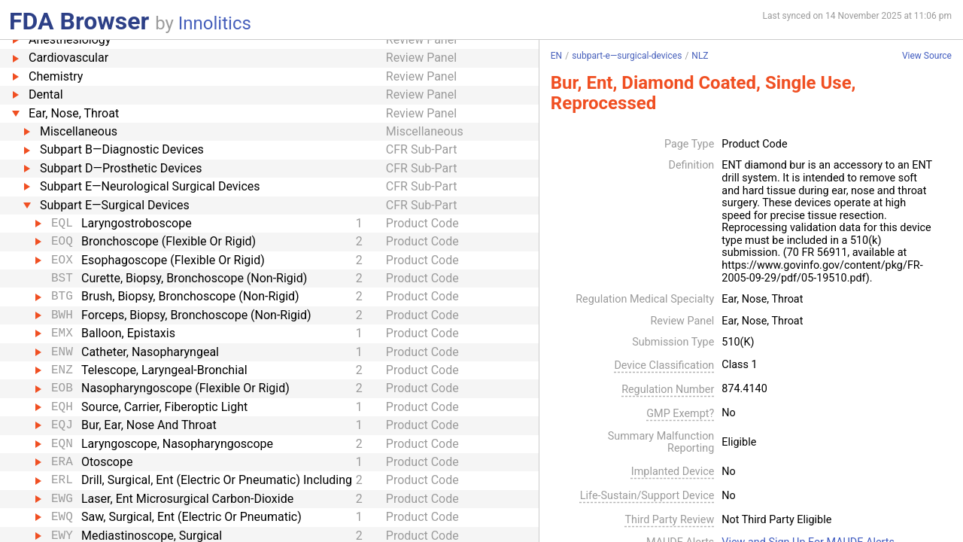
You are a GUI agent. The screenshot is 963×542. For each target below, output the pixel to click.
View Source (927, 56)
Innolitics (214, 23)
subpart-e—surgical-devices (627, 55)
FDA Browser (79, 21)
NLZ (699, 55)
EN (556, 55)
